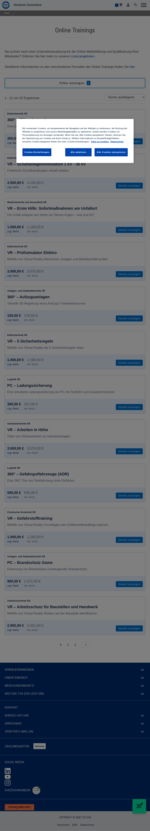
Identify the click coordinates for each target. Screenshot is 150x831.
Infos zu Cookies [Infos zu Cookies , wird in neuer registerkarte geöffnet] (100, 141)
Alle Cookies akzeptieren (111, 152)
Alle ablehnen (78, 152)
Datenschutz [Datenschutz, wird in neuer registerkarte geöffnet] (117, 141)
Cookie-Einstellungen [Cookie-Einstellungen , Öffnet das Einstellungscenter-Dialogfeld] (36, 152)
